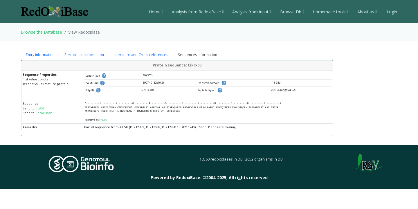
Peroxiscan (43, 113)
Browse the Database (41, 32)
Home (156, 12)
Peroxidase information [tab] (84, 54)
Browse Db (292, 12)
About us (367, 12)
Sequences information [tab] (197, 54)
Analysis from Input (251, 12)
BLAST (39, 108)
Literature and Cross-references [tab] (141, 54)
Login (391, 12)
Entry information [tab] (40, 54)
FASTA (103, 120)
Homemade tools (330, 12)
